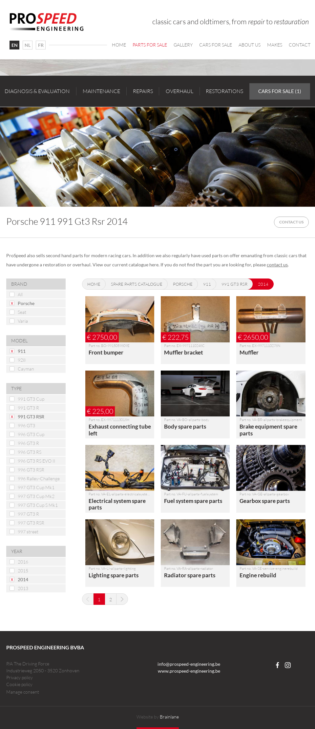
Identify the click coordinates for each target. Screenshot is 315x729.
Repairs (143, 91)
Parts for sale (150, 45)
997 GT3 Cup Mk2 (36, 496)
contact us (277, 264)
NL (28, 45)
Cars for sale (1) (279, 91)
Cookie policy (19, 684)
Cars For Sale (215, 45)
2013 (23, 588)
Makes (274, 45)
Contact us (291, 222)
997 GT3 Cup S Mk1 (38, 505)
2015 (23, 570)
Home (119, 45)
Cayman (26, 369)
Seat (22, 312)
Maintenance (101, 91)
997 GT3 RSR (31, 523)
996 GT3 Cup (31, 434)
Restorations (224, 91)
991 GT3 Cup (31, 399)
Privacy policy (19, 677)
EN (14, 45)
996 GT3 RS (29, 452)
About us (250, 45)
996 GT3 (26, 425)
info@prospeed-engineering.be (189, 664)
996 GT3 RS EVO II (36, 461)
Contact (299, 45)
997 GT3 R (28, 514)
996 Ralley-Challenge (39, 478)
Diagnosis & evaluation (37, 91)
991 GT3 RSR (31, 416)
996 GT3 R (28, 443)
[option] (157, 156)
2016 (23, 562)
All (20, 294)
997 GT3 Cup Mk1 (36, 487)
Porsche (26, 303)
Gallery (183, 45)
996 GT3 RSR (31, 469)
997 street (28, 531)
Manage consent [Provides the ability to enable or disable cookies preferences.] (22, 692)
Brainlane (169, 716)
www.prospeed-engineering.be (189, 671)
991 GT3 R (28, 408)
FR (41, 45)
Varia (23, 321)
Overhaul (179, 91)
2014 (23, 579)
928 (22, 360)
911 (22, 351)
